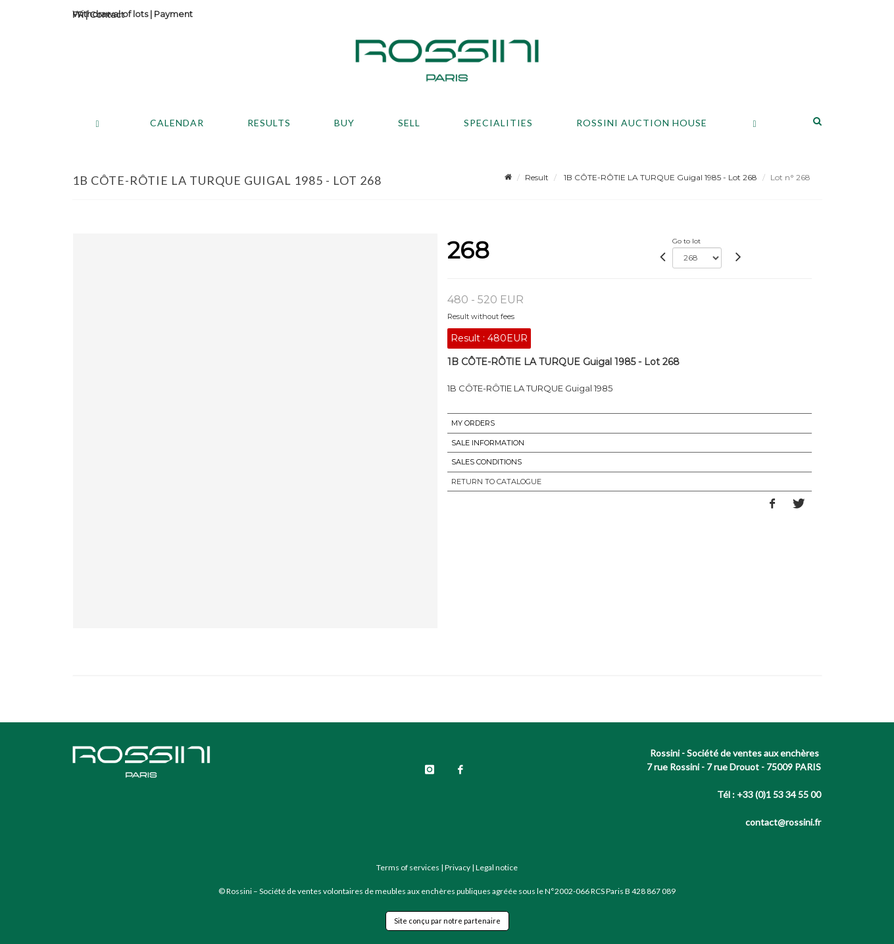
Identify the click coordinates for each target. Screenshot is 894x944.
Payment (173, 14)
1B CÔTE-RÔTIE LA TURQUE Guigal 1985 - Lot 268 (659, 177)
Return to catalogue (496, 481)
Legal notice (497, 867)
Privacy (457, 867)
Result (537, 177)
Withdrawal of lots (110, 14)
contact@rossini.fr (783, 822)
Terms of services (407, 867)
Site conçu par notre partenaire (447, 920)
